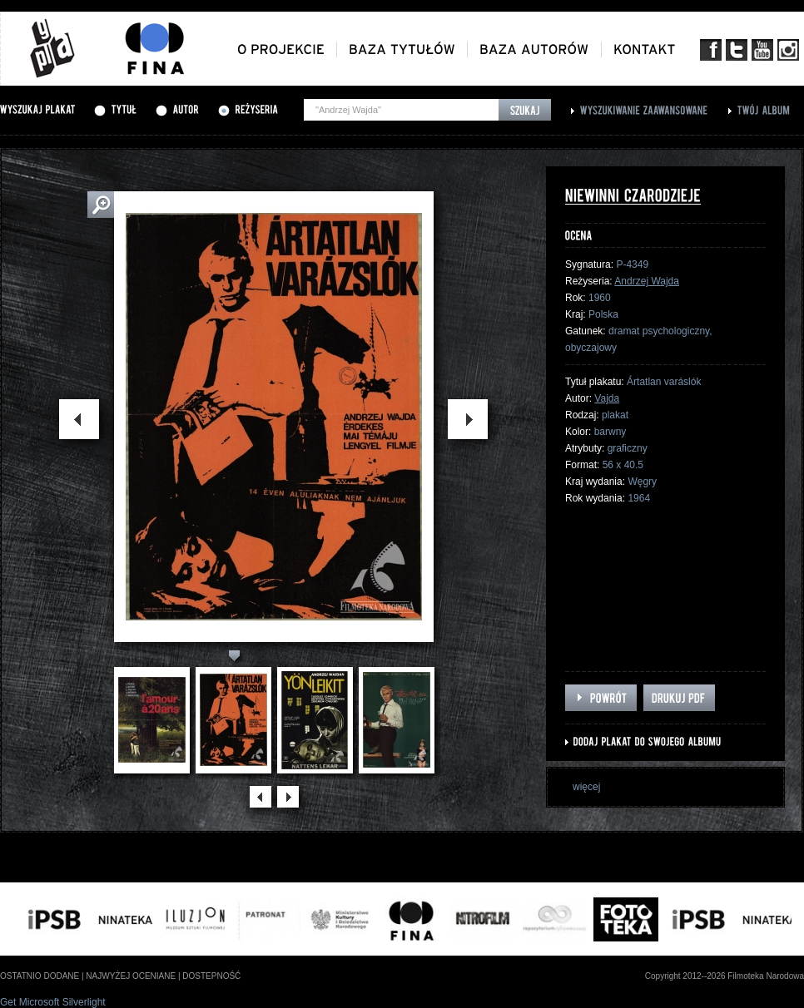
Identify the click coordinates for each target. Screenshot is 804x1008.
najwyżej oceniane (131, 976)
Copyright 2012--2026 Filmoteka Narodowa (724, 976)
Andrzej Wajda (646, 281)
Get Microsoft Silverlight (53, 1002)
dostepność (211, 976)
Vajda (606, 398)
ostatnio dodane (39, 976)
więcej (586, 787)
